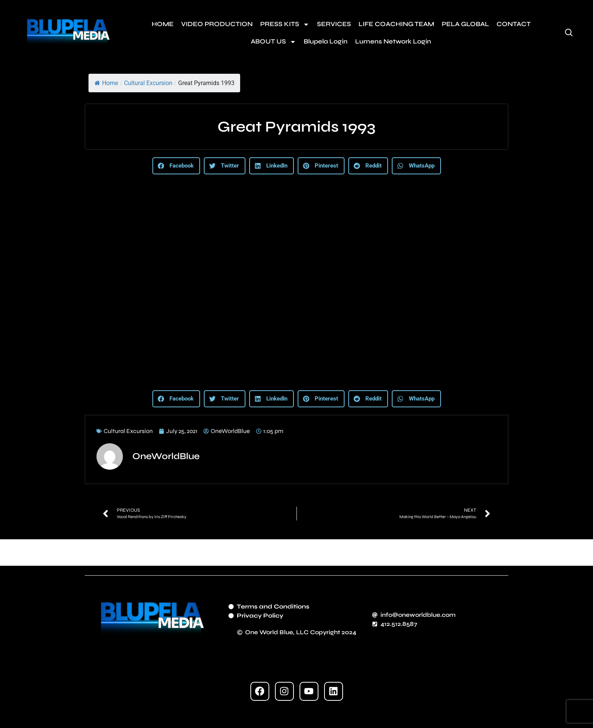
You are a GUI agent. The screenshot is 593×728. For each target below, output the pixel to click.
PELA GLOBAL (465, 24)
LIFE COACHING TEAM (396, 24)
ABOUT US (273, 42)
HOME (163, 24)
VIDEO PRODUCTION (217, 24)
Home (106, 83)
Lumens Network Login (393, 41)
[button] (176, 165)
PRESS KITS (284, 24)
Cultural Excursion (148, 83)
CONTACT (514, 24)
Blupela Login (326, 41)
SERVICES (334, 24)
